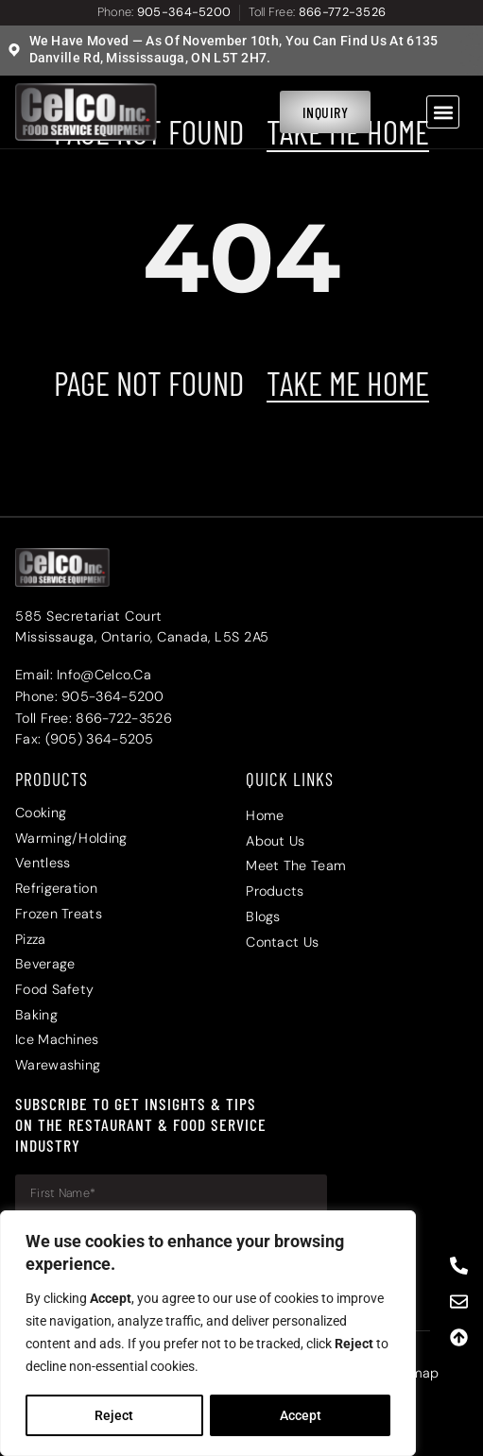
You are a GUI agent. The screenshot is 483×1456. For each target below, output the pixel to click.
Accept (300, 1415)
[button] (442, 111)
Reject (114, 1415)
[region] (208, 1334)
